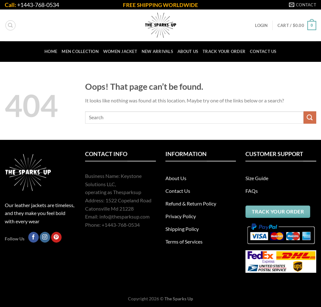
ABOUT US (187, 51)
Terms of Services (184, 241)
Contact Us (177, 191)
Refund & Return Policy (190, 203)
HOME (50, 51)
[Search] (10, 25)
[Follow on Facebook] (33, 237)
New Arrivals (157, 51)
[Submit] (310, 117)
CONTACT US (263, 51)
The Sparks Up (178, 298)
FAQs (251, 191)
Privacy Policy (180, 216)
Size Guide (256, 178)
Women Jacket (120, 51)
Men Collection (80, 51)
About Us (175, 178)
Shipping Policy (182, 229)
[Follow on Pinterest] (56, 237)
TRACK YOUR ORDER (224, 51)
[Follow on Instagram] (45, 237)
